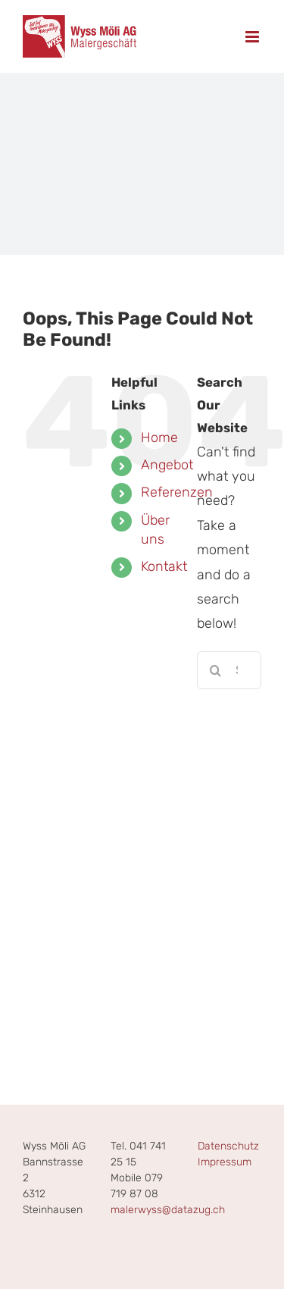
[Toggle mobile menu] (253, 37)
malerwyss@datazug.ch (168, 1209)
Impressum (224, 1162)
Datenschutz (228, 1146)
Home (159, 437)
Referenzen (177, 492)
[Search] (216, 670)
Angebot (167, 464)
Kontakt (164, 566)
